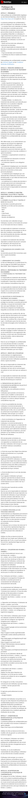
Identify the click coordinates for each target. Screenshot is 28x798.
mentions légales (8, 62)
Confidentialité (21, 794)
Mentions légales (10, 794)
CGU (16, 794)
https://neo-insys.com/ (7, 19)
